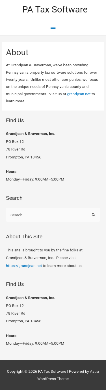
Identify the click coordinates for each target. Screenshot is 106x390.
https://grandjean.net (24, 265)
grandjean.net (78, 94)
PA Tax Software (55, 9)
